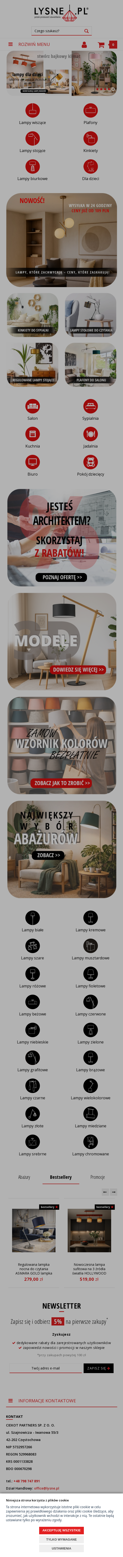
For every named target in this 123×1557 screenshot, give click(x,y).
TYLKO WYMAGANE (61, 1539)
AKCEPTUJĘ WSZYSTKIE (61, 1530)
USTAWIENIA (61, 1548)
